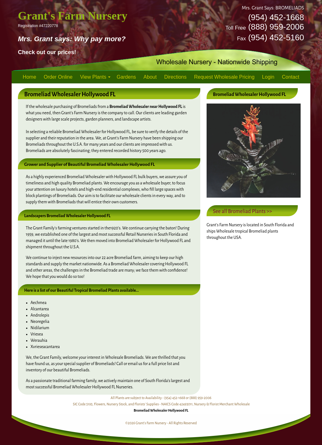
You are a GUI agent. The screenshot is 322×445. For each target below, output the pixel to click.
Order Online (58, 77)
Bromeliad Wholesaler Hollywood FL (161, 410)
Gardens (126, 77)
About (150, 77)
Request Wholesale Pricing (224, 77)
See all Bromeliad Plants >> (242, 211)
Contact (290, 77)
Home (29, 77)
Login (268, 77)
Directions (175, 77)
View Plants (93, 77)
